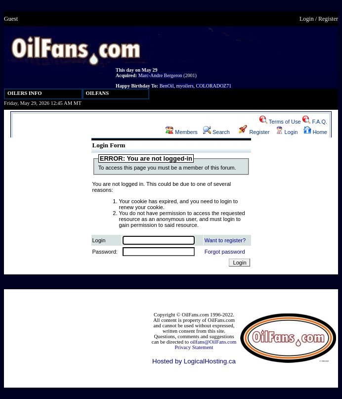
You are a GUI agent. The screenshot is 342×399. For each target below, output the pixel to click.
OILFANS (97, 93)
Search (216, 132)
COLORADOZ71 (214, 86)
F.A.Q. (314, 122)
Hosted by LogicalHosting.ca (194, 361)
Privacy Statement (194, 347)
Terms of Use (280, 122)
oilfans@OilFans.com (213, 342)
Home (315, 132)
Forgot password (225, 252)
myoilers (185, 86)
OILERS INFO (24, 93)
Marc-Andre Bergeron (160, 75)
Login (306, 18)
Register (328, 18)
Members (182, 132)
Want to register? (225, 240)
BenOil (167, 86)
